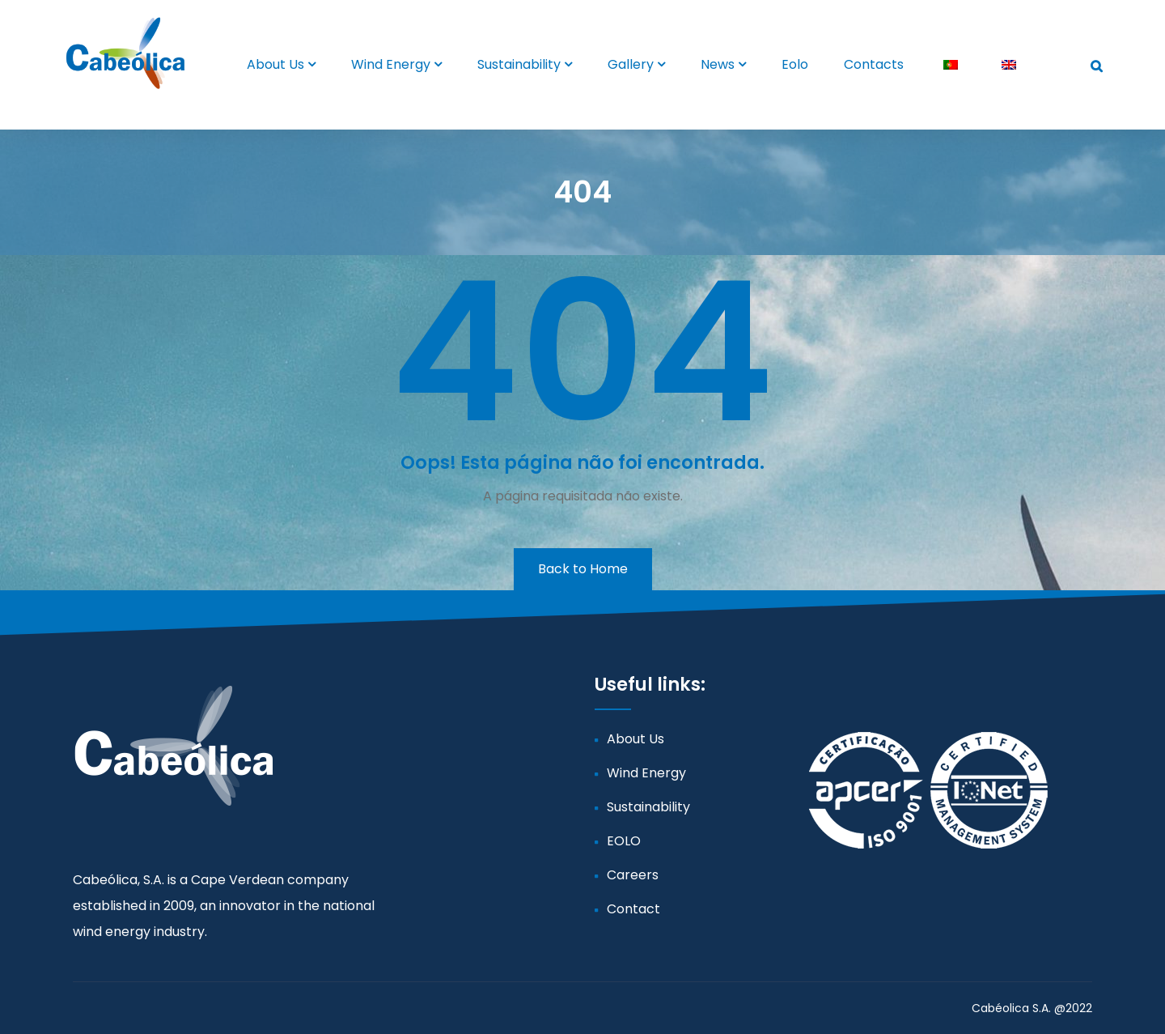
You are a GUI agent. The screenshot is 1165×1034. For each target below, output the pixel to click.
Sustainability (519, 64)
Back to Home (583, 569)
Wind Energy (390, 64)
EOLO (624, 841)
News (718, 64)
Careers (633, 875)
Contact (633, 909)
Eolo (795, 64)
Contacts (874, 64)
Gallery (631, 64)
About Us (275, 64)
